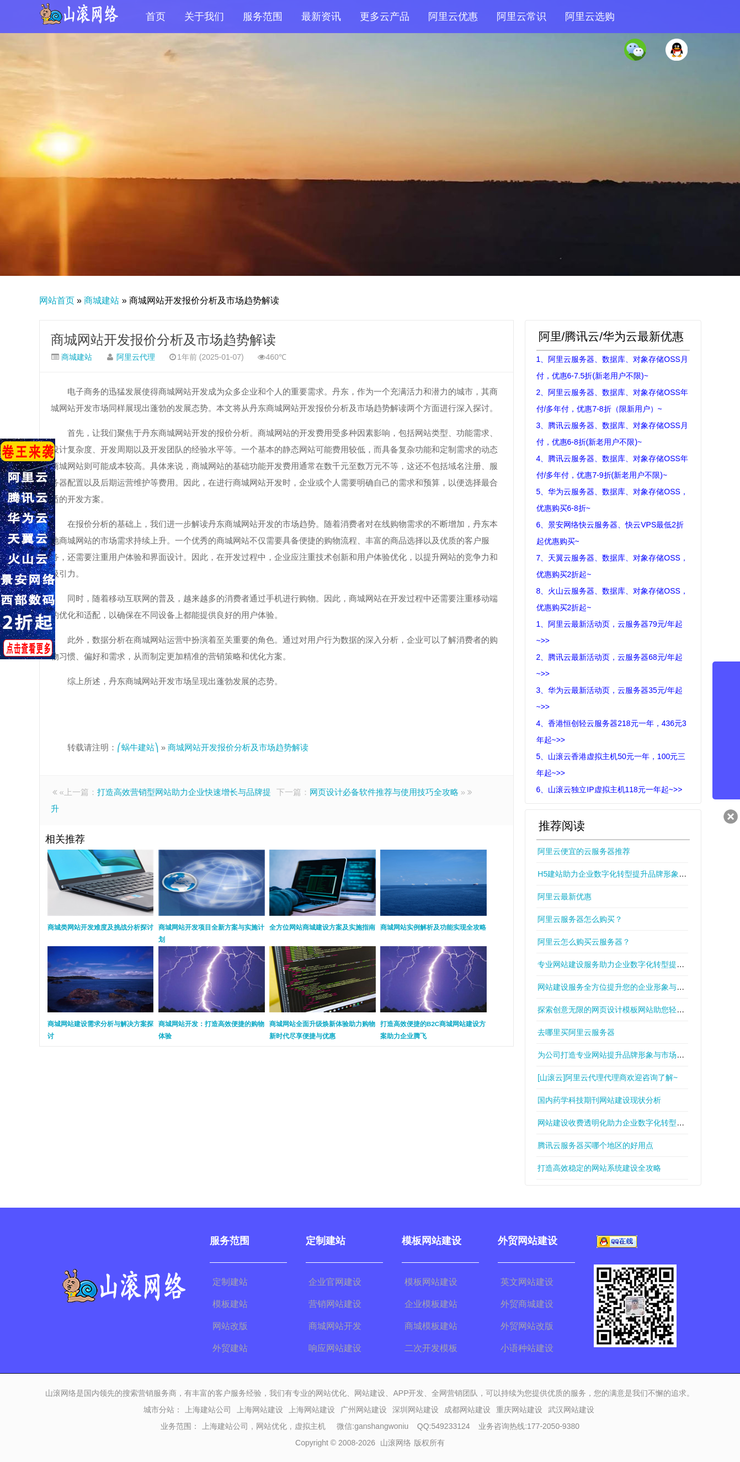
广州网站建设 (363, 1409)
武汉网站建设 (571, 1409)
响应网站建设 (334, 1348)
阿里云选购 (590, 16)
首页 (156, 16)
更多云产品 (384, 16)
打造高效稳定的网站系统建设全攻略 (599, 1168)
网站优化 (271, 1426)
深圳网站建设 (415, 1409)
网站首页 (56, 300)
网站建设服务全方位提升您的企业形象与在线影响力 (626, 987)
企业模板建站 (430, 1304)
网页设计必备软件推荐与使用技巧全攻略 (384, 792)
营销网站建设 (334, 1304)
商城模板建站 (430, 1326)
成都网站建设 (467, 1409)
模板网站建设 (430, 1282)
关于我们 (204, 16)
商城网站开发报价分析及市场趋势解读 (163, 339)
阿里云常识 (521, 16)
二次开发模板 (430, 1348)
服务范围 (263, 16)
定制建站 (230, 1282)
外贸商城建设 (527, 1304)
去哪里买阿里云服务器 (576, 1032)
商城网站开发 (334, 1326)
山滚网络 (395, 1442)
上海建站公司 (208, 1409)
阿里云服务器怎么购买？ (579, 919)
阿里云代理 (135, 357)
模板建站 (230, 1304)
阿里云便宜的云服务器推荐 (583, 851)
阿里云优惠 (453, 16)
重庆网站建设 (519, 1409)
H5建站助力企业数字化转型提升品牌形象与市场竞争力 (631, 873)
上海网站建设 (260, 1409)
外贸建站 (230, 1348)
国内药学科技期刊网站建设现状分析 (599, 1100)
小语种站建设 (527, 1348)
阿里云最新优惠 (564, 896)
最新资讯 (321, 16)
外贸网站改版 (527, 1326)
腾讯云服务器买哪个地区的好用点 (595, 1145)
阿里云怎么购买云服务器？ (583, 941)
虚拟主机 (310, 1426)
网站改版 (230, 1326)
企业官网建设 (334, 1282)
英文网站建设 (527, 1282)
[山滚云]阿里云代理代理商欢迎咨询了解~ (607, 1077)
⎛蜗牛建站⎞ (138, 747)
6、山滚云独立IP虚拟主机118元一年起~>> (609, 789)
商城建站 (101, 300)
